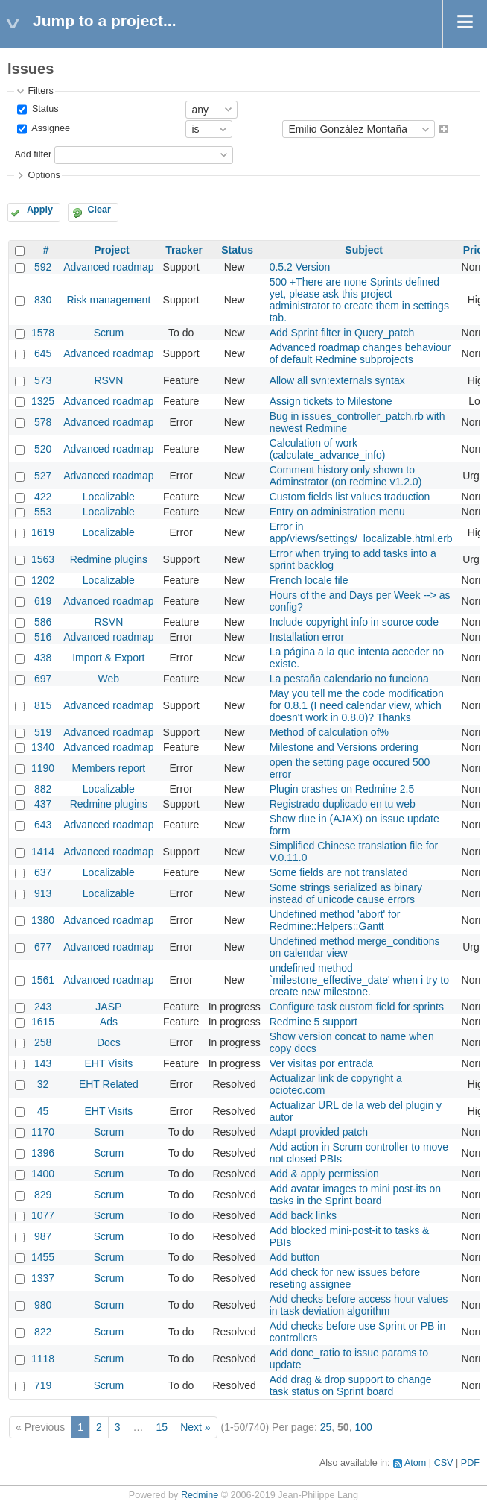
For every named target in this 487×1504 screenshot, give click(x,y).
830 (42, 300)
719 (42, 1385)
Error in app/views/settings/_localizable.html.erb (361, 532)
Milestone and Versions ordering (344, 747)
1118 (42, 1359)
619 (42, 601)
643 (42, 825)
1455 (42, 1257)
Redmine (199, 1495)
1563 (42, 559)
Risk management (108, 300)
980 (42, 1305)
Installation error (307, 637)
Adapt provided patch (319, 1132)
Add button (295, 1257)
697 (42, 679)
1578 (42, 333)
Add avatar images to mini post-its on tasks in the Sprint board (355, 1194)
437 (42, 804)
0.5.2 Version (300, 267)
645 (42, 353)
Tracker (184, 250)
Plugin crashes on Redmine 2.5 (342, 789)
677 (42, 947)
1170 (42, 1132)
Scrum (109, 333)
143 (42, 1063)
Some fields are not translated (339, 872)
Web (109, 679)
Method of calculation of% (329, 732)
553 (42, 511)
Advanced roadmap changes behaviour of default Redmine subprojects (360, 353)
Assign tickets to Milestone (331, 401)
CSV (443, 1463)
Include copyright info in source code (354, 622)
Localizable (109, 497)
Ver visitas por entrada (321, 1063)
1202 (42, 580)
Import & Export (108, 658)
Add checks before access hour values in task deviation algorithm (359, 1305)
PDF (470, 1463)
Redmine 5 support (313, 1022)
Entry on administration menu (337, 511)
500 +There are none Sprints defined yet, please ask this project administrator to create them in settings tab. (359, 300)
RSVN (108, 380)
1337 (42, 1278)
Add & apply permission (324, 1174)
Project (111, 250)
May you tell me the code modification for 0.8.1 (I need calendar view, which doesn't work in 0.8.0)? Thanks (357, 705)
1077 (42, 1215)
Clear (99, 209)
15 (162, 1427)
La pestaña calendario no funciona (349, 679)
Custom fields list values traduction (350, 497)
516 (42, 637)
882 (42, 789)
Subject (364, 250)
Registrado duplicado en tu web (343, 804)
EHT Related (109, 1084)
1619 (42, 532)
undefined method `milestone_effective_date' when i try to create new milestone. (359, 980)
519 (42, 732)
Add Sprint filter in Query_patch (342, 333)
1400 (42, 1174)
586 (42, 622)
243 (42, 1007)
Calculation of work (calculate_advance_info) (328, 449)
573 (42, 380)
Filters (40, 91)
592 (42, 267)
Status (43, 109)
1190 (42, 768)
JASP (108, 1007)
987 (42, 1236)
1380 (42, 920)
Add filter (32, 154)
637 (42, 872)
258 (42, 1042)
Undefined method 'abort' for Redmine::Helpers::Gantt (335, 920)
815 (42, 705)
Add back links (303, 1215)
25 (326, 1427)
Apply (40, 209)
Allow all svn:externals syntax (337, 380)
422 (42, 497)
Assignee (49, 129)
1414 (42, 852)
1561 (42, 980)
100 (363, 1427)
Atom (415, 1463)
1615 (42, 1022)
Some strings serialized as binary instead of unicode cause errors (346, 893)
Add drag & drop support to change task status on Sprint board (351, 1385)
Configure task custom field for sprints (357, 1007)
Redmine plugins (108, 559)
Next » (195, 1427)
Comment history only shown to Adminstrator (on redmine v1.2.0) (346, 476)
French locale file (309, 580)
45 (43, 1111)
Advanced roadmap (108, 267)
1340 (42, 747)
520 (42, 449)
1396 (42, 1153)
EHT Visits (108, 1063)
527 (42, 476)
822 (42, 1332)
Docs (109, 1042)
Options (44, 175)
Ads (109, 1022)
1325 (42, 401)
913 (42, 893)
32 (43, 1084)
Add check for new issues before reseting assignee (345, 1278)
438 (42, 658)
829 (42, 1195)
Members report (108, 768)
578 (42, 422)
